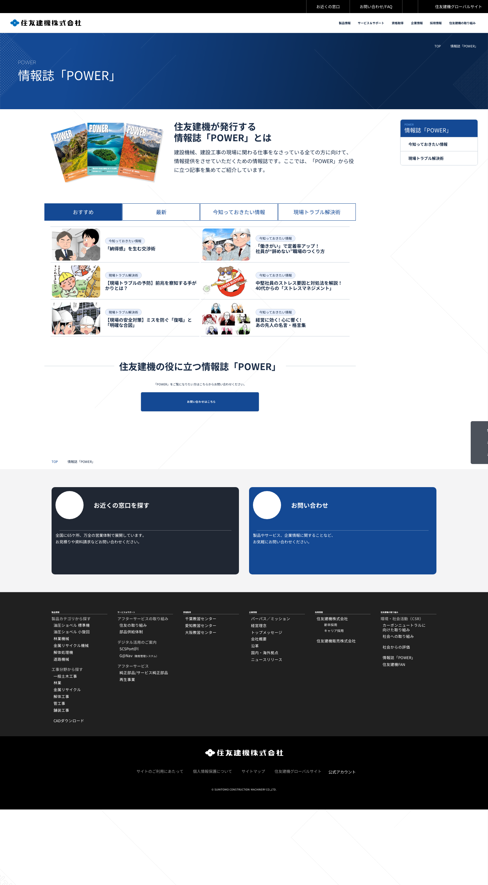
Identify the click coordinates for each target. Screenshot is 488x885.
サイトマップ (253, 846)
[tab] (83, 232)
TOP (437, 51)
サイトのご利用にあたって (159, 846)
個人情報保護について (212, 846)
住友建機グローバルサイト (458, 6)
